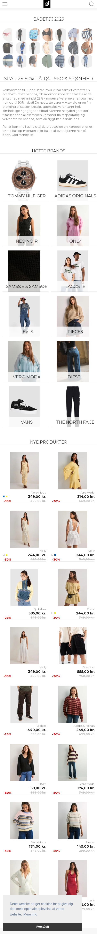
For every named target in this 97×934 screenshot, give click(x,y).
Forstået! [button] (42, 926)
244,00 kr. (37, 555)
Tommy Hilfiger (27, 195)
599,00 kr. (38, 734)
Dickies (41, 725)
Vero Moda (27, 376)
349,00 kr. (37, 497)
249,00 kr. (85, 730)
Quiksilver (39, 609)
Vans (27, 422)
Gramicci (89, 667)
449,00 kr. (87, 501)
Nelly (43, 550)
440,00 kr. (36, 730)
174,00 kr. (86, 788)
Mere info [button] (30, 914)
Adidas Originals (84, 725)
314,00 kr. (86, 497)
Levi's (26, 331)
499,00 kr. (38, 501)
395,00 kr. (37, 613)
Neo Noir (27, 241)
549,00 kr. (38, 617)
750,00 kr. (87, 676)
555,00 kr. (86, 672)
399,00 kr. (38, 792)
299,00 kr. (87, 850)
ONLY (91, 609)
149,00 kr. (86, 846)
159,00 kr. (37, 788)
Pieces (90, 842)
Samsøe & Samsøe (26, 286)
